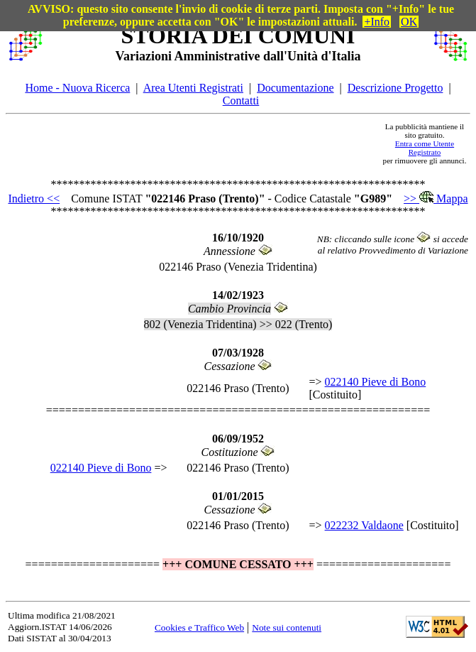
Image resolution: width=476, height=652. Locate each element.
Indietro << (34, 198)
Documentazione (295, 88)
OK (409, 22)
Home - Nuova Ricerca (77, 88)
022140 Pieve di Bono (375, 382)
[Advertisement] (212, 143)
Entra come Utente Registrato (424, 147)
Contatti (241, 100)
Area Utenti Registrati (193, 88)
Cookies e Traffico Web (199, 627)
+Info (376, 22)
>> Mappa (435, 198)
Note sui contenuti (286, 627)
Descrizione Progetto (395, 88)
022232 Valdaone (364, 525)
